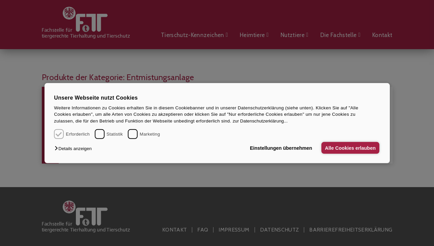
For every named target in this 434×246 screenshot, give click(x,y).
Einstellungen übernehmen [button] (280, 147)
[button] (74, 148)
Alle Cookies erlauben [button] (350, 147)
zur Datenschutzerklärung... (260, 121)
